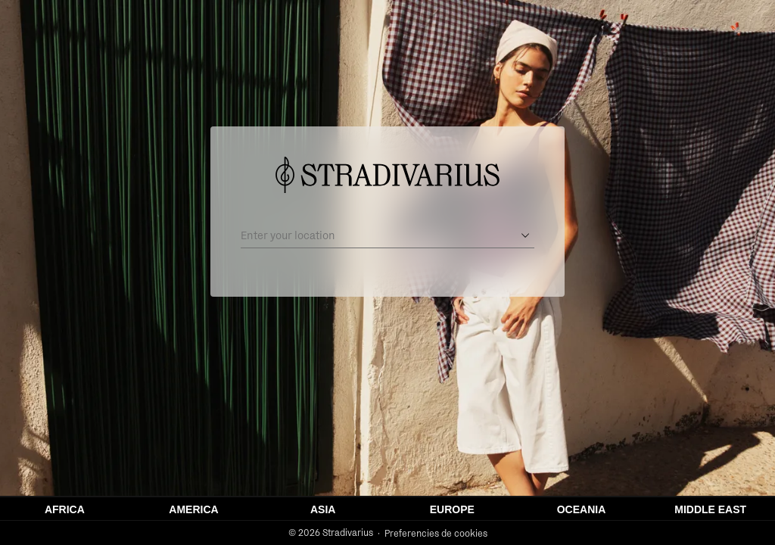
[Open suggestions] (525, 235)
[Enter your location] (377, 235)
